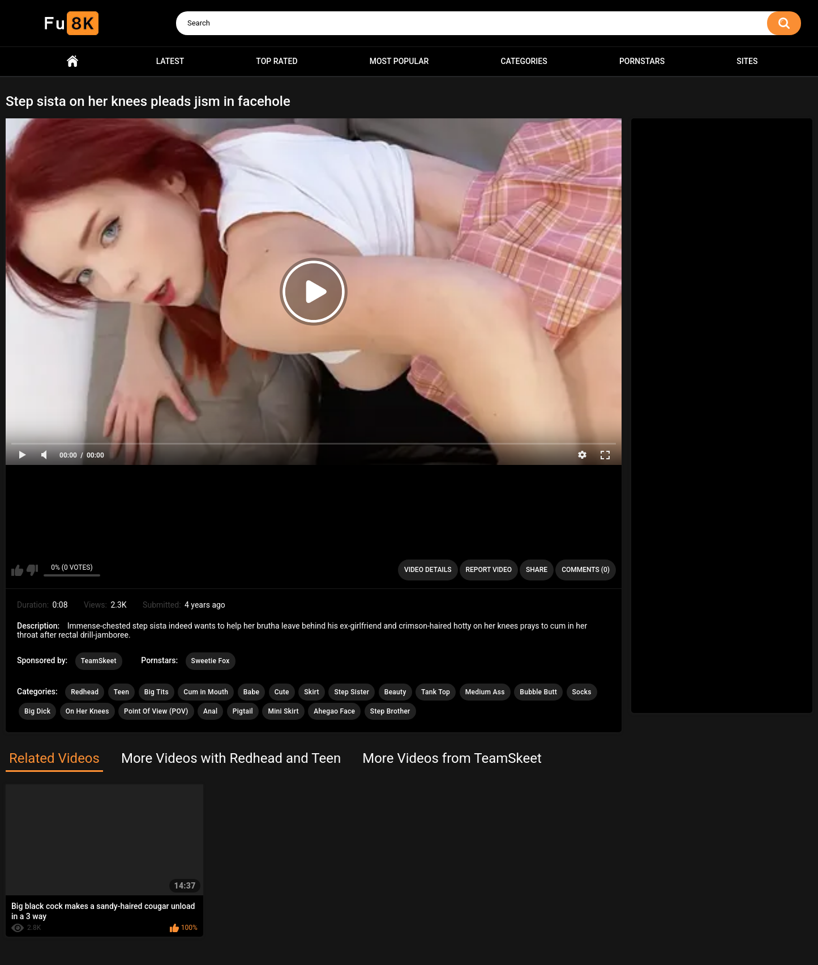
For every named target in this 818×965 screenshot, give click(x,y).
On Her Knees (87, 711)
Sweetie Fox (210, 661)
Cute (282, 692)
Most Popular (399, 61)
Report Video (489, 570)
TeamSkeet (99, 661)
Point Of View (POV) (156, 711)
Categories (523, 61)
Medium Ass (485, 692)
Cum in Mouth (205, 692)
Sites (746, 61)
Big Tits (156, 692)
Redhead (84, 692)
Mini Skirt (283, 711)
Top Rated (276, 61)
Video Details (428, 570)
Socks (582, 692)
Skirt (311, 692)
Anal (210, 711)
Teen (122, 692)
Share (536, 570)
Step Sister (351, 692)
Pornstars (642, 61)
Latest (170, 61)
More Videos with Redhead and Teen (231, 758)
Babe (251, 692)
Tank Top (435, 692)
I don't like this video (32, 570)
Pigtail (243, 711)
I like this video (17, 570)
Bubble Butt (538, 692)
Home (72, 61)
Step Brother (390, 711)
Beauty (395, 692)
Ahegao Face (334, 711)
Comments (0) (586, 570)
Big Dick (37, 711)
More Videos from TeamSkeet (452, 758)
